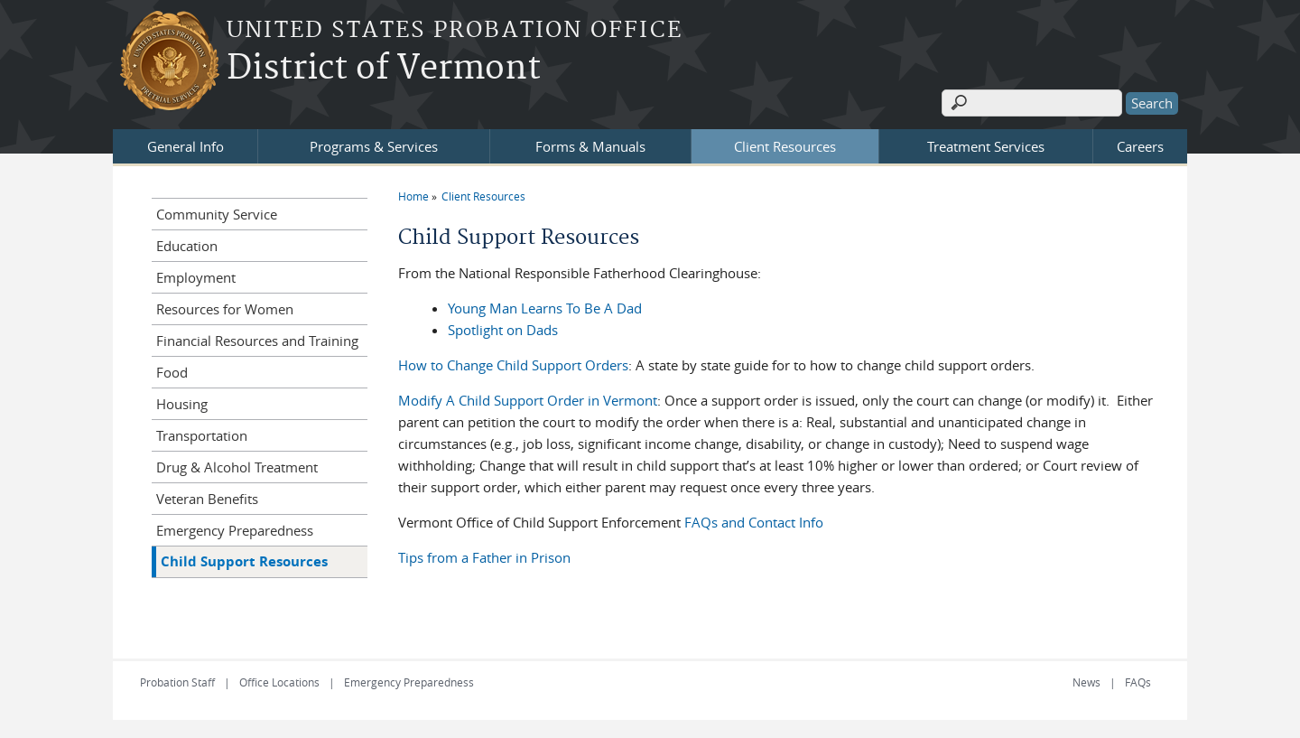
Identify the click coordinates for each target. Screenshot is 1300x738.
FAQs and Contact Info (753, 522)
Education (187, 246)
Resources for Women (224, 309)
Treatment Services (986, 146)
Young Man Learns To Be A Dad (545, 308)
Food (172, 372)
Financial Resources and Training (257, 341)
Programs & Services (374, 146)
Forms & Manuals (590, 146)
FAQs (1138, 682)
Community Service (216, 214)
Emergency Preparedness (234, 530)
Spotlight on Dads (503, 330)
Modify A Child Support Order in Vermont (527, 400)
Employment (196, 277)
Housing (182, 404)
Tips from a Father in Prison (484, 557)
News (1086, 682)
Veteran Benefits (207, 499)
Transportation (201, 435)
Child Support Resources (244, 561)
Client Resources (785, 146)
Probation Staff (177, 682)
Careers (1140, 146)
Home (413, 196)
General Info (185, 146)
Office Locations (279, 682)
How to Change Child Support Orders (513, 365)
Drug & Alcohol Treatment (237, 467)
